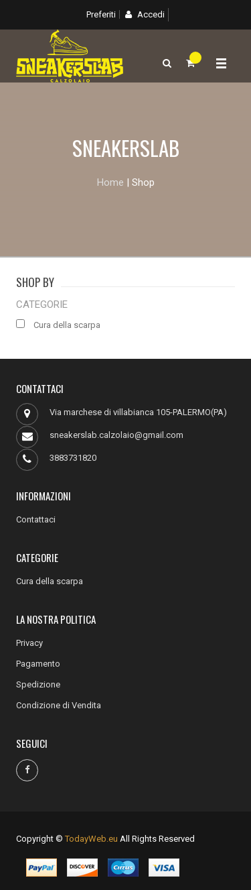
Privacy (29, 643)
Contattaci (36, 519)
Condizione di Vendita (58, 705)
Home (110, 182)
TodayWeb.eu (91, 839)
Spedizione (38, 684)
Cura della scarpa (49, 581)
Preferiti (101, 14)
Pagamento (38, 664)
